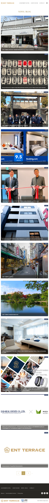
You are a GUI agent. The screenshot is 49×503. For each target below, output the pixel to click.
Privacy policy (20, 493)
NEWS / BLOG (24, 488)
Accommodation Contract (11, 493)
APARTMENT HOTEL (24, 3)
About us (2, 493)
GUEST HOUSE (34, 3)
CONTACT (41, 3)
